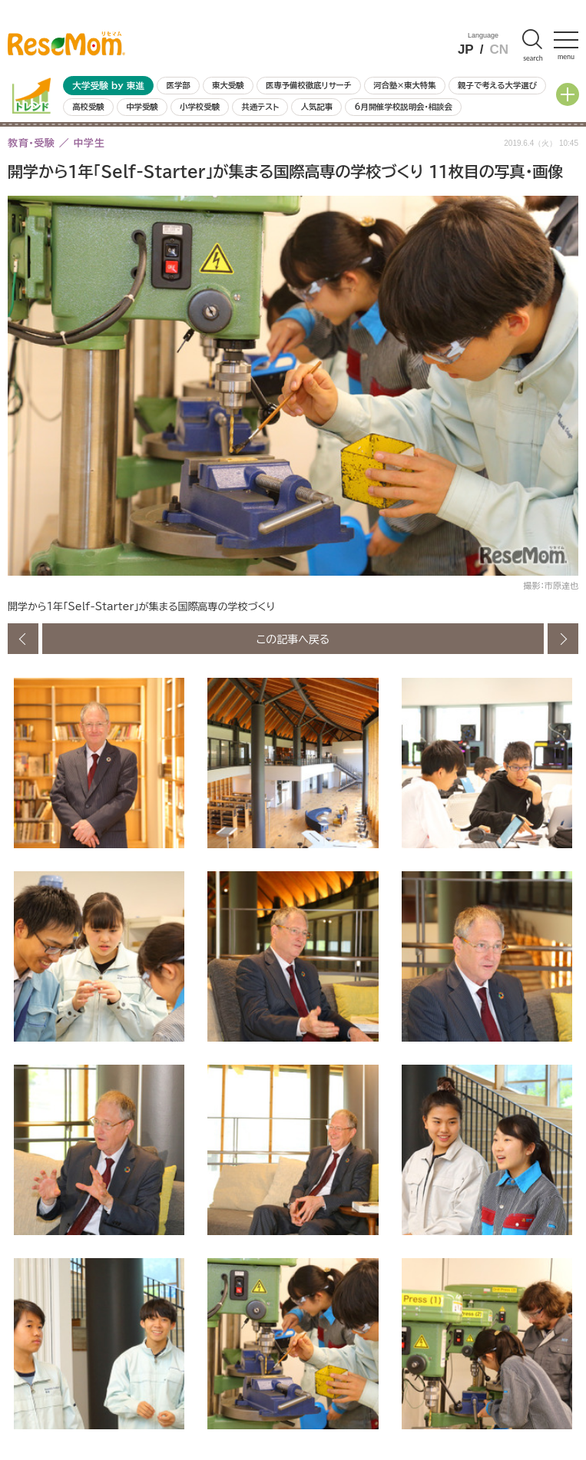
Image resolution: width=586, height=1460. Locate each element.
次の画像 (563, 638)
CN (498, 49)
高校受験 (88, 107)
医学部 (178, 85)
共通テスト (260, 107)
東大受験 (228, 85)
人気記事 (317, 107)
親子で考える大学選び (497, 85)
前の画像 (23, 638)
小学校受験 (200, 107)
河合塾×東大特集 (404, 85)
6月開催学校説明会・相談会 (403, 107)
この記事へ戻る (293, 638)
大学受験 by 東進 (108, 85)
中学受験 (142, 107)
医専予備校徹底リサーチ (309, 85)
